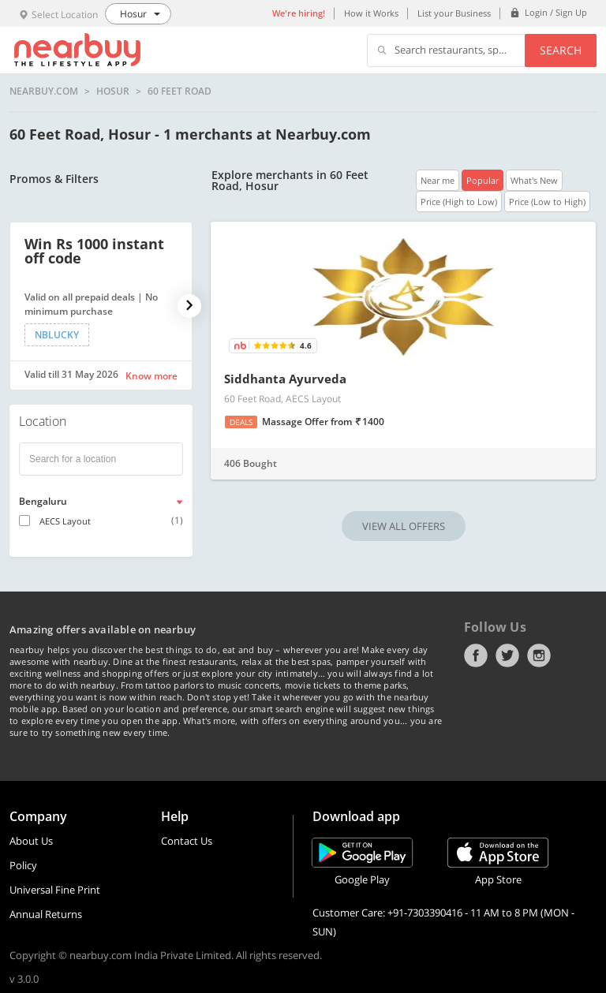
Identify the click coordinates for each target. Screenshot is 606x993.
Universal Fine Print (54, 890)
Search (561, 50)
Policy (23, 865)
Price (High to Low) (459, 201)
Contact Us (186, 841)
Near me (437, 180)
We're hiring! (298, 13)
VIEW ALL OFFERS (403, 526)
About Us (31, 841)
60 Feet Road (179, 91)
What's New (534, 180)
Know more (151, 376)
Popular (482, 180)
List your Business (454, 13)
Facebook (476, 655)
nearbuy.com (43, 91)
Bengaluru (43, 501)
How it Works (371, 13)
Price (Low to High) (547, 201)
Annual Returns (45, 914)
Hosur (112, 91)
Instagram (539, 655)
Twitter (507, 655)
